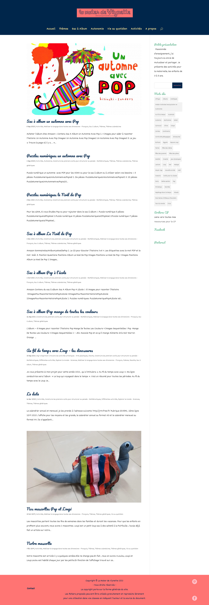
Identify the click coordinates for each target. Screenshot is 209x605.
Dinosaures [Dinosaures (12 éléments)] (176, 137)
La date (33, 393)
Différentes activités (47, 360)
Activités (136, 29)
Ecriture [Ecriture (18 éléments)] (157, 142)
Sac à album (93, 126)
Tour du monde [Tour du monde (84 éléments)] (160, 203)
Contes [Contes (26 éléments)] (157, 131)
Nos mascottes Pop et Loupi (49, 508)
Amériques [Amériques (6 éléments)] (174, 99)
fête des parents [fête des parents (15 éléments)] (160, 153)
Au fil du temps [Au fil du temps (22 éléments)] (160, 114)
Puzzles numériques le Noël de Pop (54, 194)
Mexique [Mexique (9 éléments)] (176, 164)
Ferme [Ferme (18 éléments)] (157, 148)
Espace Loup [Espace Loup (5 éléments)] (174, 142)
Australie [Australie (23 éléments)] (171, 114)
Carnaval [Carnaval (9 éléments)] (158, 125)
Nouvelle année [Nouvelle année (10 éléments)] (170, 170)
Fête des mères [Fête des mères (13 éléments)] (167, 148)
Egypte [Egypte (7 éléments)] (165, 142)
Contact (31, 588)
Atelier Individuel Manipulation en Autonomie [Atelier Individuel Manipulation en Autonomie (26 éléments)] (166, 106)
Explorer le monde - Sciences (66, 360)
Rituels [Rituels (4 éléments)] (176, 192)
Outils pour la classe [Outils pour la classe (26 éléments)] (170, 176)
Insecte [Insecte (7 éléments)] (165, 159)
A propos (150, 29)
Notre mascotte (39, 543)
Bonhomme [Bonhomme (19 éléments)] (167, 120)
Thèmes (63, 29)
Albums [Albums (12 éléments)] (165, 99)
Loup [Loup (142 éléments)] (164, 164)
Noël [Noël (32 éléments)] (179, 170)
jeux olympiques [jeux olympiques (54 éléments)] (176, 159)
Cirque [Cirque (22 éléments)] (173, 125)
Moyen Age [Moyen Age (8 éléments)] (158, 170)
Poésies (126, 360)
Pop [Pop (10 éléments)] (174, 181)
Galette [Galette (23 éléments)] (157, 159)
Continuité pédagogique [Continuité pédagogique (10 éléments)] (162, 137)
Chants (91, 355)
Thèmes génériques (74, 243)
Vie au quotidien (117, 29)
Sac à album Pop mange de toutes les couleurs (62, 311)
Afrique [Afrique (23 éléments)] (157, 99)
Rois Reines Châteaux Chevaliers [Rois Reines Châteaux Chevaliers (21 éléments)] (165, 198)
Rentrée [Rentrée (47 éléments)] (167, 187)
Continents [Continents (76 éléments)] (166, 131)
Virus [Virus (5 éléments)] (169, 203)
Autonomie (97, 29)
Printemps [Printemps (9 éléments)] (158, 187)
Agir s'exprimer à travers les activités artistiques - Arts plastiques (62, 355)
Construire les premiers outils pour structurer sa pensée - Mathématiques (81, 161)
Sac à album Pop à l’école (46, 272)
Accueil (51, 29)
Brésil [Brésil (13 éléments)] (176, 120)
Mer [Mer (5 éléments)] (170, 164)
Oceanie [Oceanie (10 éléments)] (158, 176)
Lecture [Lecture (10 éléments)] (157, 164)
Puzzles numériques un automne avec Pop (58, 155)
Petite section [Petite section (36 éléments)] (165, 181)
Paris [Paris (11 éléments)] (157, 181)
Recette (133, 360)
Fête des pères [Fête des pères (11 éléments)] (174, 153)
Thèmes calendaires (113, 126)
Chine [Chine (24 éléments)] (166, 125)
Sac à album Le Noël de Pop (49, 233)
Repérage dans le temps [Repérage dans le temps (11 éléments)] (163, 192)
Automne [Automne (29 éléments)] (158, 120)
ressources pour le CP (165, 222)
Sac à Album (79, 29)
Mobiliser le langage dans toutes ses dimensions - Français (66, 126)
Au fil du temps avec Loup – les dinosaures (60, 350)
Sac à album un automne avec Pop (53, 121)
